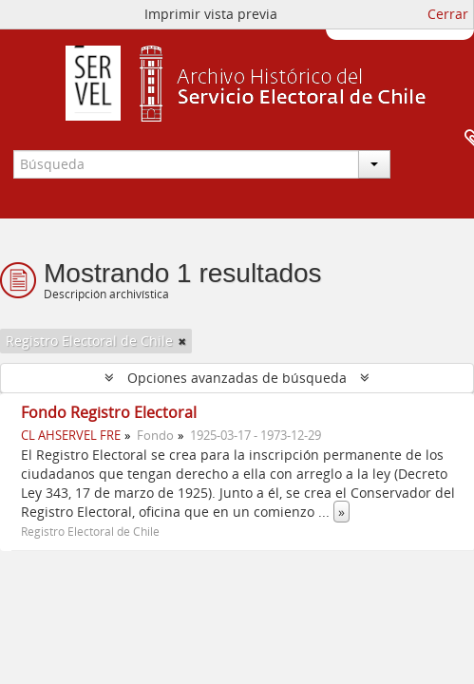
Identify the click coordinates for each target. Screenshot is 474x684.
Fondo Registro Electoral (109, 412)
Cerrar (447, 14)
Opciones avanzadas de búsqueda (237, 378)
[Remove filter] (182, 341)
